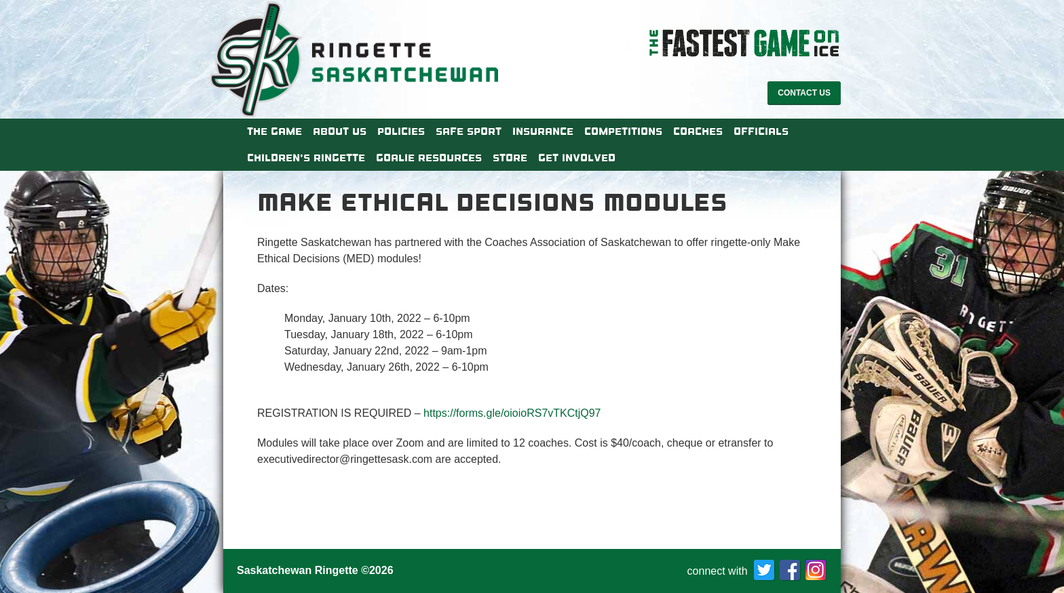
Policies (401, 131)
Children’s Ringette (306, 158)
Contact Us (804, 93)
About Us (339, 131)
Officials (761, 131)
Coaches (698, 131)
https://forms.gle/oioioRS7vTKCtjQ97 (512, 413)
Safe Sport (468, 131)
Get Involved (576, 158)
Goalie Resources (429, 158)
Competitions (623, 131)
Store (510, 158)
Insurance (542, 131)
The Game (274, 131)
